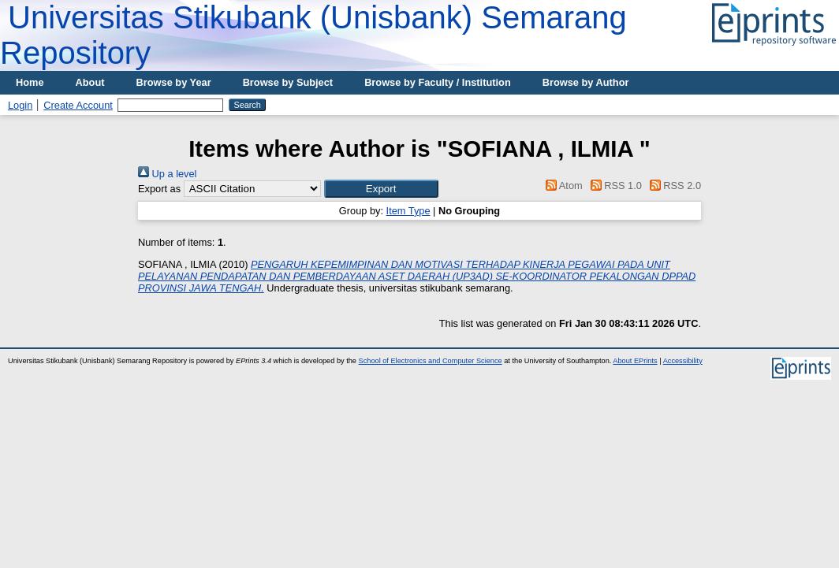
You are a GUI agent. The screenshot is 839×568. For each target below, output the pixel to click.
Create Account (78, 105)
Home (30, 82)
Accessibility (683, 361)
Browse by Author (586, 82)
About (90, 82)
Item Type (408, 211)
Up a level (167, 174)
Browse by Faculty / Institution (437, 82)
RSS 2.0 (672, 185)
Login (20, 105)
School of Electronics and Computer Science (430, 361)
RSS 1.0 (613, 185)
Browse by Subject (288, 82)
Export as (159, 189)
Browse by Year (173, 82)
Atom (562, 185)
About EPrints (635, 361)
